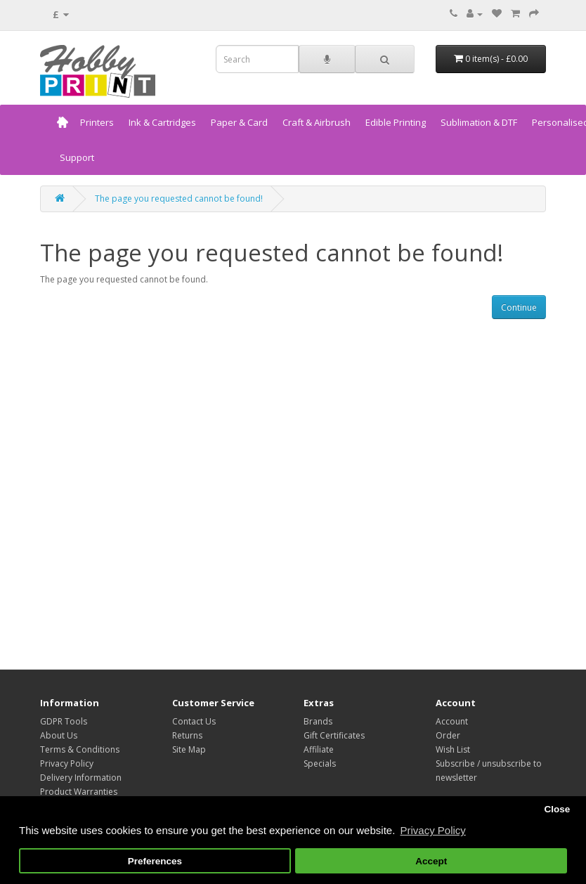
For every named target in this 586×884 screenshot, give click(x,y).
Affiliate (319, 749)
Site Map (189, 749)
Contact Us (194, 721)
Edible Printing (395, 122)
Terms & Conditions (79, 749)
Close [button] (557, 809)
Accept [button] (431, 861)
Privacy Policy (66, 763)
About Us (58, 735)
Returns (187, 735)
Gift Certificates (334, 735)
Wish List (453, 749)
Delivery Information (81, 778)
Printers (97, 122)
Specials (320, 763)
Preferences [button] (155, 861)
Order (448, 735)
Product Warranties (78, 792)
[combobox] (257, 59)
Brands (318, 721)
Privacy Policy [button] (432, 830)
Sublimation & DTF (479, 122)
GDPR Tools (63, 721)
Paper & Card (239, 122)
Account (452, 721)
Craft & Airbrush (316, 122)
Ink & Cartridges (162, 122)
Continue (519, 307)
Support (77, 157)
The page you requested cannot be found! (179, 198)
